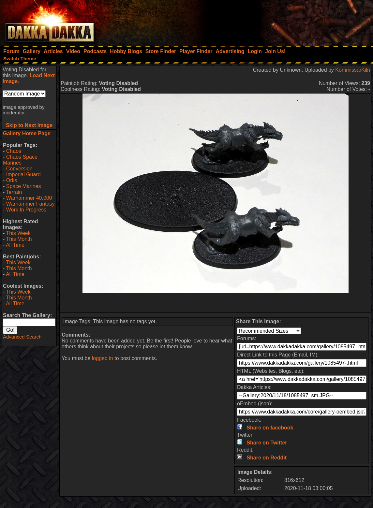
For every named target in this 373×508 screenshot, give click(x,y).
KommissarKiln (352, 70)
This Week (18, 233)
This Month (19, 239)
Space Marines (23, 186)
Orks (11, 180)
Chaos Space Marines (20, 160)
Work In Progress (26, 209)
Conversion (19, 168)
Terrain (14, 192)
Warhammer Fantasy (30, 204)
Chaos (13, 151)
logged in (102, 358)
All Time (15, 245)
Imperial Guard (23, 174)
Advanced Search (22, 337)
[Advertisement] (285, 21)
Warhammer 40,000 (29, 198)
